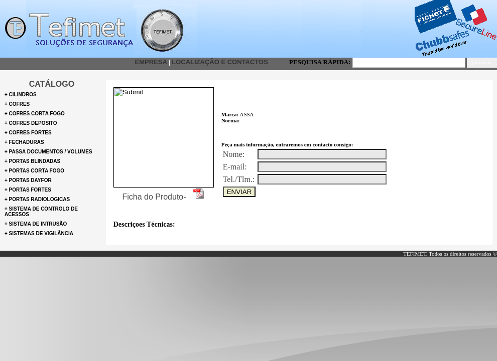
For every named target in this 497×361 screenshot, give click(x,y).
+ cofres (17, 104)
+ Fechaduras (24, 142)
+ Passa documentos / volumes (48, 151)
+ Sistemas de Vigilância (39, 233)
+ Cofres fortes (28, 132)
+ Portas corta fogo (34, 170)
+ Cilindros (21, 94)
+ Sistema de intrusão (36, 224)
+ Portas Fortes (28, 190)
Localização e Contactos (220, 62)
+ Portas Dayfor (28, 180)
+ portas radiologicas (37, 199)
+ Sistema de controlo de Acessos (41, 211)
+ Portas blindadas (32, 161)
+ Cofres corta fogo (35, 113)
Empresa (151, 62)
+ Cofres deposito (31, 123)
